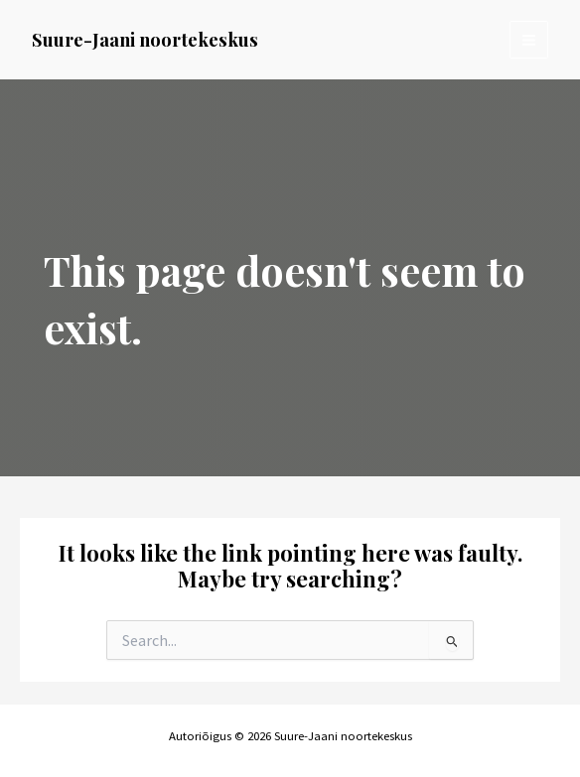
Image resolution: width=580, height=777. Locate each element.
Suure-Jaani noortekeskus (145, 39)
